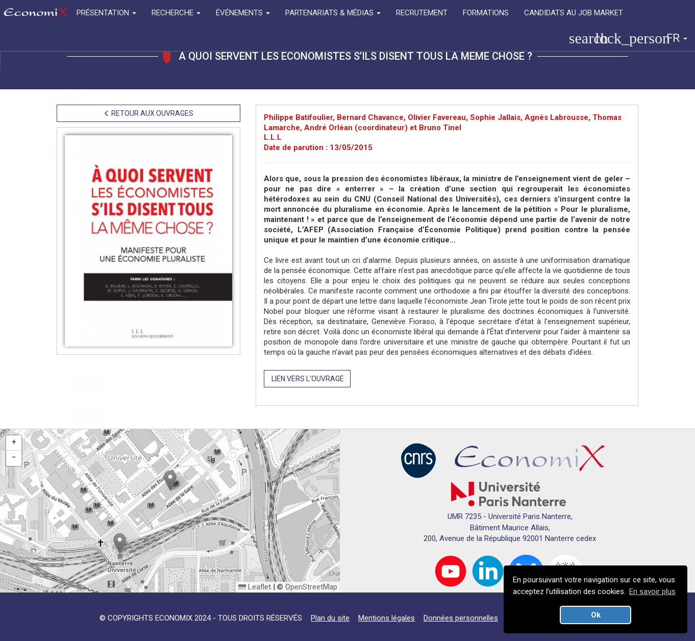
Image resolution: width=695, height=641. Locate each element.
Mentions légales (386, 618)
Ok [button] (596, 615)
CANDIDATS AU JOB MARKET (573, 12)
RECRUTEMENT (422, 12)
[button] (170, 480)
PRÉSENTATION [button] (106, 12)
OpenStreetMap (311, 586)
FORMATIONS (486, 12)
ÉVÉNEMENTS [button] (243, 12)
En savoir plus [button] (652, 591)
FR (676, 38)
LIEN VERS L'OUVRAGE (307, 379)
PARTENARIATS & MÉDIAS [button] (333, 12)
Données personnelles (461, 618)
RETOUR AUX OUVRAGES (148, 113)
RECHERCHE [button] (176, 12)
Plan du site (330, 618)
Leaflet (254, 586)
